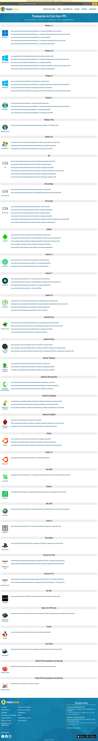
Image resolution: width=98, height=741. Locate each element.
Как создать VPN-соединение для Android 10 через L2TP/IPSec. (29, 310)
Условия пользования (8, 715)
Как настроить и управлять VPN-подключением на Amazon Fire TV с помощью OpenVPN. (37, 579)
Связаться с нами (24, 710)
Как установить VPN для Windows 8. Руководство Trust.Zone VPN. (30, 81)
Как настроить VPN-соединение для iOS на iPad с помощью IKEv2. (30, 213)
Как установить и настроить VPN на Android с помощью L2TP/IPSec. (31, 244)
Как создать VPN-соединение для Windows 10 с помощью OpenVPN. (31, 62)
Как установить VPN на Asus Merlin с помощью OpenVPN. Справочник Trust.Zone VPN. (36, 649)
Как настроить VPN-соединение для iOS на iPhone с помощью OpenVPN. (32, 167)
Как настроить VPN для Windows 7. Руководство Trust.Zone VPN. (30, 103)
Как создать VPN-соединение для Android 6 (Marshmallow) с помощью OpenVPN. (35, 385)
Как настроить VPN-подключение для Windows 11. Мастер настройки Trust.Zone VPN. (36, 31)
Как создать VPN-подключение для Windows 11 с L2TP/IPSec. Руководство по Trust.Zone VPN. (38, 40)
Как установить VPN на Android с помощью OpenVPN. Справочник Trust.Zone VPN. (35, 241)
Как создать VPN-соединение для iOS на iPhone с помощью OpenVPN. (31, 216)
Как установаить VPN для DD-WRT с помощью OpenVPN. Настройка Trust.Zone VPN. (35, 596)
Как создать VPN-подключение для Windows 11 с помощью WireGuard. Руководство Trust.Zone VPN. (40, 34)
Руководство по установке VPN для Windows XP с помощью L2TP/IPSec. (32, 148)
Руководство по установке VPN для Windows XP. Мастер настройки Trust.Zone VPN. (35, 142)
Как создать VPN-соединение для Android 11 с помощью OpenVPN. (30, 285)
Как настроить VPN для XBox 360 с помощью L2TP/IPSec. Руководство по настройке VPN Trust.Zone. (40, 509)
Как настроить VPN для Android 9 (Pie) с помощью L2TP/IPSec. (29, 332)
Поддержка (92, 9)
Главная (4, 707)
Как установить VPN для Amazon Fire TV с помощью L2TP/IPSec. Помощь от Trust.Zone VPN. (38, 582)
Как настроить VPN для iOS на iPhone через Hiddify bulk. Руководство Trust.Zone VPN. (36, 192)
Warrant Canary (6, 720)
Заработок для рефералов (6, 724)
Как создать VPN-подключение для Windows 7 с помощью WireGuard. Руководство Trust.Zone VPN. (40, 106)
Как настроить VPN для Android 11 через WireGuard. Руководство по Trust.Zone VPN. (36, 282)
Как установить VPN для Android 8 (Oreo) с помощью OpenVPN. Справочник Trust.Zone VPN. (38, 348)
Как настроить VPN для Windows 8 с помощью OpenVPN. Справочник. (31, 87)
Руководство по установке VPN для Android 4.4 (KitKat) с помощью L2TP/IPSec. (34, 426)
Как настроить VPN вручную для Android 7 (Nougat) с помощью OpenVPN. (33, 366)
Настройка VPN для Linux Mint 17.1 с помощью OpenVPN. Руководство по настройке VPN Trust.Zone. (40, 475)
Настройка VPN (67, 9)
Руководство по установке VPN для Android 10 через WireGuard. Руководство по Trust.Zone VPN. (39, 304)
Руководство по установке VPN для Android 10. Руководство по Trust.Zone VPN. (34, 300)
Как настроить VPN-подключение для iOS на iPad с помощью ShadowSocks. (33, 222)
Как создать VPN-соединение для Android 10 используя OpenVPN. (30, 307)
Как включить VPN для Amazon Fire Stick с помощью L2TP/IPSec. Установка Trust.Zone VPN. (38, 560)
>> (50, 3)
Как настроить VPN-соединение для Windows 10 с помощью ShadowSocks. (33, 68)
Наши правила (6, 718)
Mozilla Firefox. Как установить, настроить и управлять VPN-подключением (33, 666)
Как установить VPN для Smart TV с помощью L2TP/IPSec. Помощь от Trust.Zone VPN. (36, 526)
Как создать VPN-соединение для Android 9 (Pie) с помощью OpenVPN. (32, 329)
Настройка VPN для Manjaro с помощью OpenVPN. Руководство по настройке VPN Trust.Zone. (38, 492)
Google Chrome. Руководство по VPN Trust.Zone (25, 683)
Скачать (77, 9)
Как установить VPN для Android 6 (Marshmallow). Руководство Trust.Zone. (33, 382)
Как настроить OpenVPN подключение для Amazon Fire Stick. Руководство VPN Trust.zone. (37, 563)
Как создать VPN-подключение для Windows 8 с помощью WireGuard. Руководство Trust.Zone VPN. (40, 84)
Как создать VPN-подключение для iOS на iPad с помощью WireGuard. (32, 209)
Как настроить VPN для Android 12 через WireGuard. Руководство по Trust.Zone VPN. (36, 238)
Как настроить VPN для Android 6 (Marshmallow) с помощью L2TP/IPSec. (32, 388)
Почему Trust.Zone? (49, 9)
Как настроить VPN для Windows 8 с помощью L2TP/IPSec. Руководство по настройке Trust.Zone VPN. (41, 90)
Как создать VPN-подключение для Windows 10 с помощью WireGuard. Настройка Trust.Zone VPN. (40, 59)
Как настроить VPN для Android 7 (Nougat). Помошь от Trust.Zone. (30, 363)
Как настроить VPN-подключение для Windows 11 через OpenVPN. (30, 37)
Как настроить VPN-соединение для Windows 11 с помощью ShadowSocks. (33, 43)
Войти (94, 3)
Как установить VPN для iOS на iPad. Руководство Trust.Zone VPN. (30, 206)
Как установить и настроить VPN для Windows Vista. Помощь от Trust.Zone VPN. (34, 125)
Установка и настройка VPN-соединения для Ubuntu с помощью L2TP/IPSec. (33, 442)
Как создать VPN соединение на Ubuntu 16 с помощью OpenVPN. (30, 457)
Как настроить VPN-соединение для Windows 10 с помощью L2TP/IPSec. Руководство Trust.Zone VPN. (41, 65)
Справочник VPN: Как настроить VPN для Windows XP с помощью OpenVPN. (33, 145)
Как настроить (67, 1)
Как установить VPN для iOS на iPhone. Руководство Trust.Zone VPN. (31, 189)
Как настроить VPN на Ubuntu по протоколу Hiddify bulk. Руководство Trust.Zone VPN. (36, 445)
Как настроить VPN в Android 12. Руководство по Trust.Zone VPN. (30, 260)
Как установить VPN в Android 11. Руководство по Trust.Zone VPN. (30, 278)
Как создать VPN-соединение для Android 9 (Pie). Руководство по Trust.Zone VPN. (35, 322)
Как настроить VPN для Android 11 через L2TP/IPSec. (26, 288)
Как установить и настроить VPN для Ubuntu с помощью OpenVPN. (31, 439)
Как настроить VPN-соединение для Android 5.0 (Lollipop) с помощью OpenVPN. (34, 404)
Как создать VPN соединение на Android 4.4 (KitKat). (26, 420)
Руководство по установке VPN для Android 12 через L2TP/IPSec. (30, 266)
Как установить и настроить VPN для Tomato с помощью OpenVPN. (31, 632)
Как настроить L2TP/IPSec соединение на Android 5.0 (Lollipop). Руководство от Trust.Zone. (37, 407)
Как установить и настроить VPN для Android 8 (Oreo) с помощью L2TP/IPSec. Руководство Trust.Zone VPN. (42, 351)
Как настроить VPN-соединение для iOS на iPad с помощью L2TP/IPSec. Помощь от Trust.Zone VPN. (40, 219)
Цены (59, 9)
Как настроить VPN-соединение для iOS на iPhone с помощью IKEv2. (31, 164)
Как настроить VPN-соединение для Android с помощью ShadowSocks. (32, 247)
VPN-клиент (5, 710)
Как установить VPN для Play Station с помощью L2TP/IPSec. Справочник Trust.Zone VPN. (37, 543)
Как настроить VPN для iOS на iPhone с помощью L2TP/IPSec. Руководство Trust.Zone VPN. (37, 170)
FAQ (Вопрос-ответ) (24, 718)
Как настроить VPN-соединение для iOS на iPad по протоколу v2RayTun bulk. (33, 177)
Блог (19, 715)
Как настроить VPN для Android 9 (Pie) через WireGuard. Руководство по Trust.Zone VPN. (37, 326)
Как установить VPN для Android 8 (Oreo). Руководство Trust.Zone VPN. (32, 344)
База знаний (22, 720)
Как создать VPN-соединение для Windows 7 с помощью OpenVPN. (30, 109)
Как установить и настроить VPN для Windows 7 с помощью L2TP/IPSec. (32, 112)
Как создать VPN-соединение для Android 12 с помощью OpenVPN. (30, 263)
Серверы (84, 9)
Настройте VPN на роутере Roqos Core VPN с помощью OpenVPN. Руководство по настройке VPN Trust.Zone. (43, 613)
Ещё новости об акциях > (73, 728)
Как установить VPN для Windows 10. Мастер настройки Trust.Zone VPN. (32, 56)
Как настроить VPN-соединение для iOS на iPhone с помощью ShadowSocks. (33, 173)
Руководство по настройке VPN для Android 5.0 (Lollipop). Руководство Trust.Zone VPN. (36, 401)
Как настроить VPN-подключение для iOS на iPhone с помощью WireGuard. (33, 161)
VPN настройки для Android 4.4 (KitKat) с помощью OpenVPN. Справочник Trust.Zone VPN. (37, 423)
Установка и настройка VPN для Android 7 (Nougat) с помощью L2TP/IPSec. (33, 369)
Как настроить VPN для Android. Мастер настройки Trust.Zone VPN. (31, 234)
